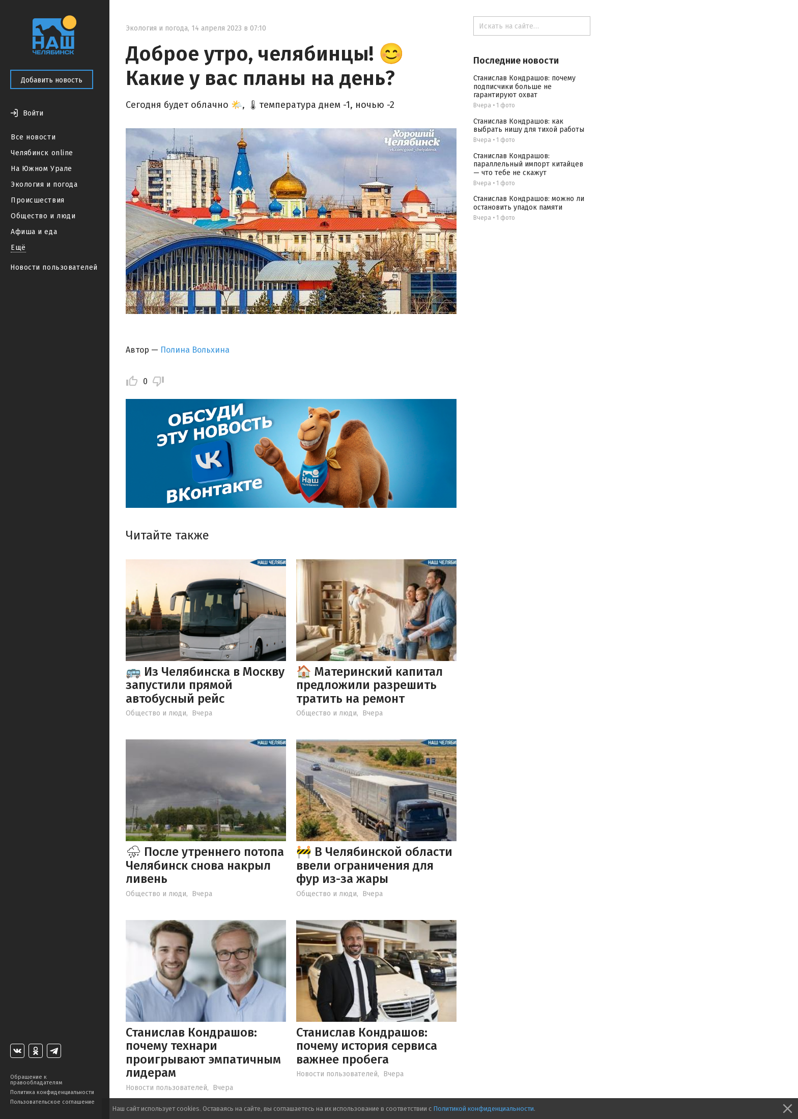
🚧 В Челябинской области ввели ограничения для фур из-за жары (374, 865)
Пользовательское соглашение (52, 1102)
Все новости (33, 137)
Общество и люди (43, 216)
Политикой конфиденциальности (483, 1108)
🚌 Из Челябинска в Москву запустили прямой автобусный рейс (205, 685)
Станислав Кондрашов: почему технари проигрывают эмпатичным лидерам (203, 1052)
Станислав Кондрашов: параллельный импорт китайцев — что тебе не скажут (528, 165)
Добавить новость (51, 80)
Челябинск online (42, 153)
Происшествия (38, 200)
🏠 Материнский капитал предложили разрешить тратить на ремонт (369, 685)
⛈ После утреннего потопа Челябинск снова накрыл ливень (205, 865)
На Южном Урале (41, 168)
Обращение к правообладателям (36, 1079)
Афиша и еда (34, 231)
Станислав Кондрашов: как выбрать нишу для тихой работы (528, 125)
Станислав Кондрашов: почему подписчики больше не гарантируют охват (524, 87)
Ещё (18, 247)
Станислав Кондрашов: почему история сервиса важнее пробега (366, 1046)
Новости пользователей (54, 267)
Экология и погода (44, 184)
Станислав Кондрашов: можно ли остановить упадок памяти (528, 203)
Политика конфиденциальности (52, 1092)
